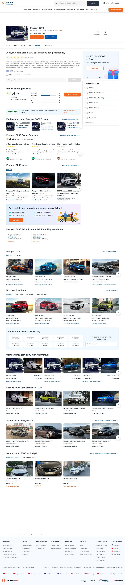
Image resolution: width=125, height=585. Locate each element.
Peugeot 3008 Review (34, 534)
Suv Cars (114, 290)
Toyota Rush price (14, 323)
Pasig (30, 338)
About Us (46, 567)
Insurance (27, 9)
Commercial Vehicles (86, 554)
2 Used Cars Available (72, 127)
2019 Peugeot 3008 (13, 478)
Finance (35, 9)
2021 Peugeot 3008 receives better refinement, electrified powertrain (68, 193)
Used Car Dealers (70, 554)
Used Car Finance (27, 545)
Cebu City (15, 344)
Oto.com (7, 574)
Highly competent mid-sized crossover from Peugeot (79, 144)
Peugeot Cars (100, 113)
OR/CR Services (46, 9)
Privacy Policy (78, 567)
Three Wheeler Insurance (10, 557)
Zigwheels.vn (102, 574)
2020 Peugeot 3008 (42, 478)
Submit (74, 80)
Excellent (45, 93)
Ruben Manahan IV (11, 199)
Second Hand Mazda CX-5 (15, 408)
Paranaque (45, 338)
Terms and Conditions (66, 567)
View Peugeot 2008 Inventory (14, 284)
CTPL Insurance (7, 551)
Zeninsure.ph (62, 574)
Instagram (115, 551)
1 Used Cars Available (21, 127)
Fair (45, 100)
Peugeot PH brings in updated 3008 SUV (17, 192)
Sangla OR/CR (26, 548)
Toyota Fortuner (69, 315)
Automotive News (74, 165)
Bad (45, 102)
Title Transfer (40, 548)
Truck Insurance (7, 548)
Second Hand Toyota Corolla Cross (74, 408)
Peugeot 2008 (11, 276)
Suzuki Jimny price (100, 323)
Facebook (115, 545)
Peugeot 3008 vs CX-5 (13, 381)
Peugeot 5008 (40, 276)
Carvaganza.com (34, 574)
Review (37, 45)
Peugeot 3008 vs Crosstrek (92, 381)
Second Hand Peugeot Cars (109, 420)
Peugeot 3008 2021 (23, 123)
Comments (26, 75)
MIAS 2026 (99, 548)
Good (45, 98)
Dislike (17, 75)
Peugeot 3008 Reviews (72, 135)
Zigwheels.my (76, 574)
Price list (15, 45)
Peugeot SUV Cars (100, 118)
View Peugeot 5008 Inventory (43, 284)
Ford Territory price (43, 323)
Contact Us (54, 567)
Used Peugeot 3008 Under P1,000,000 (106, 453)
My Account (115, 3)
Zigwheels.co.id (19, 574)
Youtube (115, 548)
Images (23, 45)
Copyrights (87, 567)
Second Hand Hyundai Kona (44, 408)
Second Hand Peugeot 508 (101, 441)
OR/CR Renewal (41, 545)
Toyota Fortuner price (72, 323)
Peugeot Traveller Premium (101, 276)
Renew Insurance (115, 9)
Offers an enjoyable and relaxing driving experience (27, 144)
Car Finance (100, 554)
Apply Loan (58, 30)
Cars (81, 545)
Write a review (72, 94)
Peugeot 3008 (100, 88)
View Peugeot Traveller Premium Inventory (104, 284)
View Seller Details (12, 486)
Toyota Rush (10, 315)
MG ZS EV (77, 375)
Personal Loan (26, 551)
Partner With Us (59, 9)
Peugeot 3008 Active (14, 235)
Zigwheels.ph (49, 574)
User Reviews (100, 560)
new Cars (11, 534)
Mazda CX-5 (38, 375)
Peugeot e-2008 (69, 276)
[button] (81, 126)
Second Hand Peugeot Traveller (74, 441)
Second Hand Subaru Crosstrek (103, 408)
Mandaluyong (60, 344)
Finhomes (25, 554)
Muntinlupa (75, 344)
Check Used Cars (51, 37)
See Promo (11, 241)
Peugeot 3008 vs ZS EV (52, 381)
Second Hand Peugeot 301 (44, 441)
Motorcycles (83, 548)
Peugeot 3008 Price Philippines (100, 93)
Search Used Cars (70, 548)
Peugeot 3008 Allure (39, 235)
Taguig (30, 344)
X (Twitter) (115, 554)
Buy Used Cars (69, 545)
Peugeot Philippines (18, 534)
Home (7, 534)
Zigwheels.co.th (116, 574)
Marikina (45, 344)
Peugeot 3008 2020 (46, 124)
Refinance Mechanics (99, 567)
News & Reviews (90, 9)
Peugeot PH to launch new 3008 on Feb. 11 (42, 192)
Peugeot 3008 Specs (100, 103)
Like (9, 75)
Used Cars (70, 9)
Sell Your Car (69, 551)
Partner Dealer (55, 545)
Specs (30, 45)
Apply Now (16, 220)
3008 (8, 45)
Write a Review (100, 557)
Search (93, 3)
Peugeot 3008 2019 (73, 123)
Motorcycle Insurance (9, 554)
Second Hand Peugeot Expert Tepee (17, 441)
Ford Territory (40, 315)
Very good (45, 95)
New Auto (80, 9)
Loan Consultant (56, 548)
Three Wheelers (84, 551)
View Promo (37, 37)
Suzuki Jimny (96, 315)
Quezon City (15, 338)
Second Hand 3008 (73, 119)
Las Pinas (75, 338)
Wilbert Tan (60, 199)
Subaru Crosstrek (113, 375)
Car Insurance (47, 45)
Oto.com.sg (89, 574)
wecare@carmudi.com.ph (114, 567)
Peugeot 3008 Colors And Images (100, 98)
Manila (60, 338)
